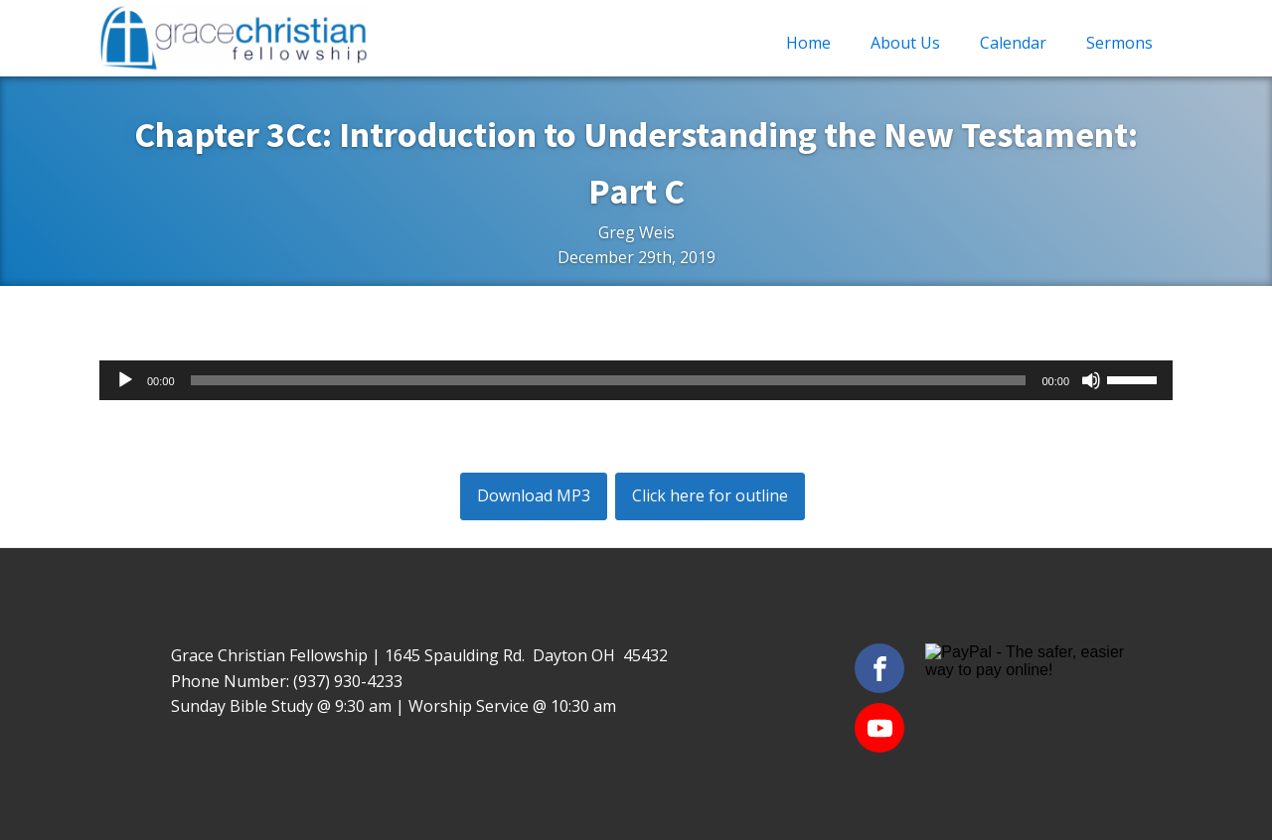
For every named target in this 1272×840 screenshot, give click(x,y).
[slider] (609, 380)
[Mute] (1091, 380)
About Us (905, 43)
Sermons (1119, 43)
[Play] (125, 380)
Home (808, 43)
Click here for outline (710, 495)
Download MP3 (533, 495)
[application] (636, 380)
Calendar (1013, 43)
